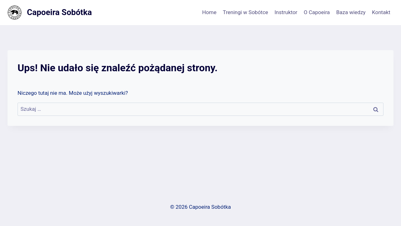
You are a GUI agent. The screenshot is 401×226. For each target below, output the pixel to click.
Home (209, 12)
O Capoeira (317, 12)
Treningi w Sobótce (245, 12)
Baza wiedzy (351, 12)
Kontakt (381, 12)
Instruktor (285, 12)
